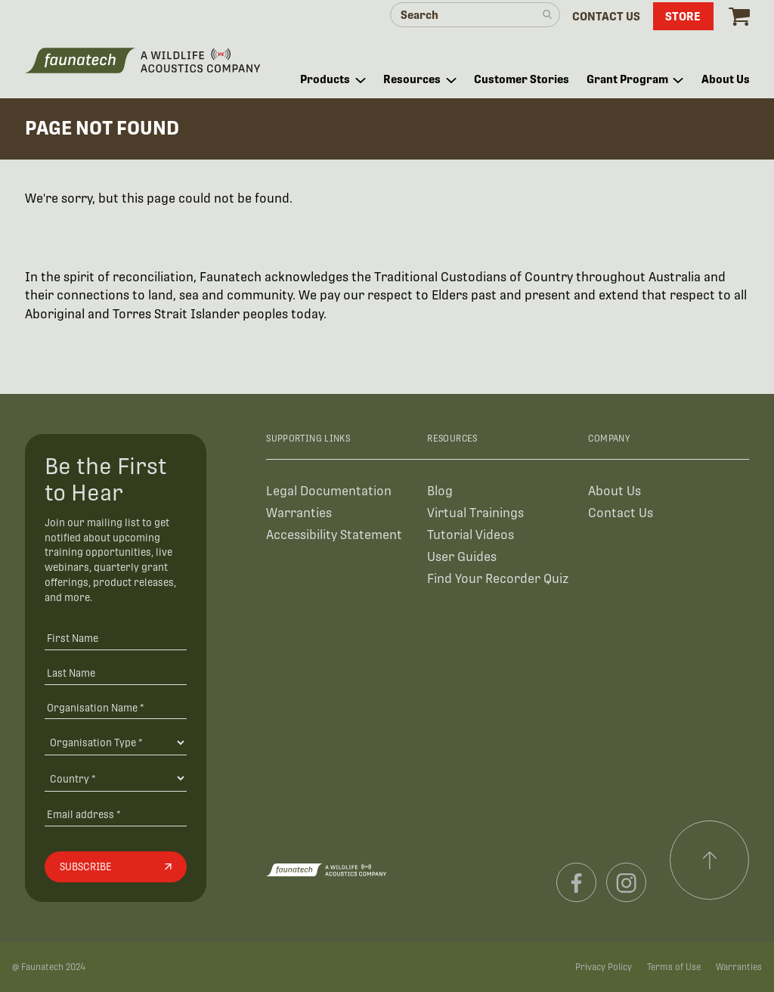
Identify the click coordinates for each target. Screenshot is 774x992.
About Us (614, 491)
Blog (440, 491)
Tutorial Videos (470, 535)
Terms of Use (674, 967)
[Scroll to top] (710, 860)
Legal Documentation (329, 491)
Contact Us (620, 513)
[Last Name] (116, 672)
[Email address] (116, 813)
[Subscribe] (116, 867)
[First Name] (116, 637)
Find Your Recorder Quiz (497, 579)
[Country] (116, 778)
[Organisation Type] (116, 742)
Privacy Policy (603, 967)
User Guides (462, 557)
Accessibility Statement (334, 535)
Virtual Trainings (475, 513)
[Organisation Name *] (116, 707)
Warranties (299, 513)
